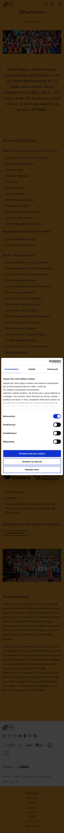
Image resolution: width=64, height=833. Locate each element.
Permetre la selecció (32, 461)
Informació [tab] (52, 369)
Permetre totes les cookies (32, 453)
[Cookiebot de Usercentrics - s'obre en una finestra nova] (49, 361)
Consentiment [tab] (11, 369)
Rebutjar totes (32, 469)
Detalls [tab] (32, 369)
